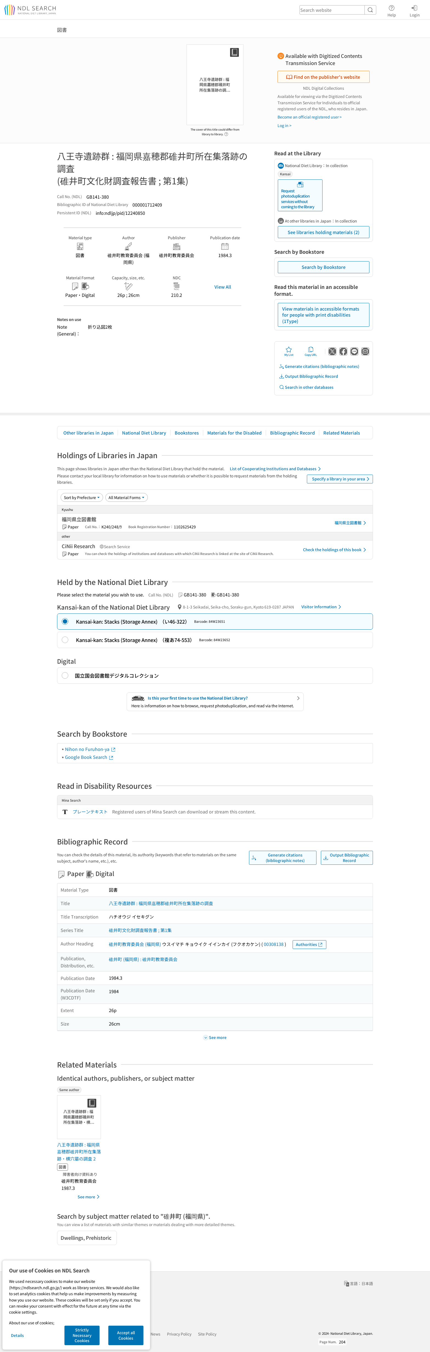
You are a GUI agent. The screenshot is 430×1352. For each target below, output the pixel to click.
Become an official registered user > (310, 117)
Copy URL (311, 351)
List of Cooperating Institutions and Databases (276, 469)
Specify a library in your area (341, 479)
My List (288, 351)
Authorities (309, 944)
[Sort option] (82, 497)
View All (222, 286)
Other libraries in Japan (88, 432)
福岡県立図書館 (351, 523)
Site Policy (207, 1334)
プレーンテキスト (90, 811)
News (155, 1334)
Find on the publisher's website (323, 77)
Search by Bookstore (324, 267)
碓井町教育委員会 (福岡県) (135, 944)
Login (415, 10)
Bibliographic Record (292, 432)
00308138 (274, 944)
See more (89, 1196)
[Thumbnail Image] (80, 1117)
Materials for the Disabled (234, 432)
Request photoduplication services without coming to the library (297, 195)
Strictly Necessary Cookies (82, 1335)
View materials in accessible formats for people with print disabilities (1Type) (320, 314)
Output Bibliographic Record (308, 376)
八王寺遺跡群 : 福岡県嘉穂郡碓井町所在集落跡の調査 (161, 903)
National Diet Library (144, 432)
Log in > (285, 125)
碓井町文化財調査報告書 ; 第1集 (140, 930)
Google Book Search (89, 757)
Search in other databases (306, 387)
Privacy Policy (179, 1334)
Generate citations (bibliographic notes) (319, 366)
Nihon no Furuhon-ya (90, 749)
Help (391, 10)
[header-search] (337, 10)
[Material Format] (126, 497)
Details (17, 1335)
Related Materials (341, 432)
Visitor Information (322, 607)
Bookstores (187, 432)
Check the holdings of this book (335, 550)
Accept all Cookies (126, 1335)
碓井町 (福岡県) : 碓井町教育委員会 (143, 959)
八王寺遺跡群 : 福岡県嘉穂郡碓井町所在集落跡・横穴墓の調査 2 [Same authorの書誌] (79, 1151)
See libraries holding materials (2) (324, 232)
